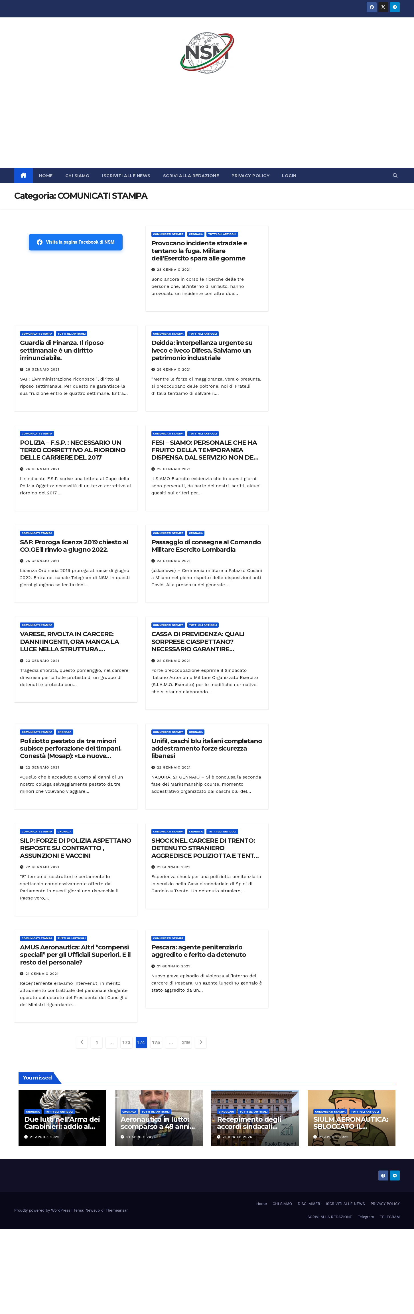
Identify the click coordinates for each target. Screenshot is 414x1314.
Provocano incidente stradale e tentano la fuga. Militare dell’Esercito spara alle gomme (199, 250)
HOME (46, 175)
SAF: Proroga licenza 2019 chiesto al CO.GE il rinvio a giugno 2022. (74, 545)
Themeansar (117, 1210)
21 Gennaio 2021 (173, 867)
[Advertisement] (207, 125)
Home (261, 1204)
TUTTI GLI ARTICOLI (222, 234)
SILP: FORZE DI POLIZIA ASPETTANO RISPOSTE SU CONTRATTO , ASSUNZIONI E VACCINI (75, 848)
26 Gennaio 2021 (42, 469)
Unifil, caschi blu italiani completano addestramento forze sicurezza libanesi (206, 748)
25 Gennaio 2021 (174, 469)
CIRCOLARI (226, 1111)
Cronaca (196, 234)
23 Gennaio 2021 (174, 561)
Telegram (366, 1217)
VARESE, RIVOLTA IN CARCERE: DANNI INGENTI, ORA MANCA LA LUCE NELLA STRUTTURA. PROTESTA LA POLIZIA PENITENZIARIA (69, 649)
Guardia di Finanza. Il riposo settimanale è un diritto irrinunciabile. (62, 350)
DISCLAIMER (309, 1204)
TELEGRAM (390, 1217)
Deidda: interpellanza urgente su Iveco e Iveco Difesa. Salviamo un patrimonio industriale (202, 350)
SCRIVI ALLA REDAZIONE (191, 175)
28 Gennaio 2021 (174, 270)
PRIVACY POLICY (250, 175)
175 (156, 1042)
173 (126, 1042)
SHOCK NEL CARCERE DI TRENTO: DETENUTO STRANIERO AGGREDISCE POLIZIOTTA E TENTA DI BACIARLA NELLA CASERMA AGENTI (204, 856)
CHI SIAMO (77, 175)
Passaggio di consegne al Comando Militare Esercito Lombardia (206, 545)
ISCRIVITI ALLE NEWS (126, 175)
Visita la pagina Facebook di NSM (75, 242)
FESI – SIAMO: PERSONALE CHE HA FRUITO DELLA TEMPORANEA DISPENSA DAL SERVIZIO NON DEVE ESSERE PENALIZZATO (206, 454)
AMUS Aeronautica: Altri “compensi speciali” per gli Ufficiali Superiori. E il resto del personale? (75, 954)
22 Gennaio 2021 (174, 661)
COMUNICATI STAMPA (168, 234)
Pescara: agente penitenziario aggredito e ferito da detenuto (198, 951)
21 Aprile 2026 (45, 1137)
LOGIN (289, 175)
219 (186, 1042)
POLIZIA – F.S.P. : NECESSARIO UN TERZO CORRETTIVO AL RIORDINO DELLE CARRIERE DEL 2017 (72, 450)
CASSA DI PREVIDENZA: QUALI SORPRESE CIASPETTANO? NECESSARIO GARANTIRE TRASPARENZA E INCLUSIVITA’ (197, 645)
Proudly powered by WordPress (43, 1210)
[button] (395, 175)
